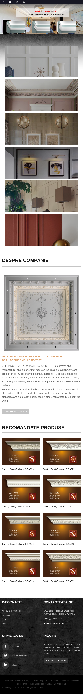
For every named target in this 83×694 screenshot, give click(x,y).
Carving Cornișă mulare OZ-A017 (58, 506)
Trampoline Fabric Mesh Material (37, 684)
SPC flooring (37, 681)
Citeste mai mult (14, 411)
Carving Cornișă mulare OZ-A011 (58, 581)
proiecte (5, 619)
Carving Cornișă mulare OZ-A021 (58, 469)
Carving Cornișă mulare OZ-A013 (18, 581)
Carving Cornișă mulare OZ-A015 (58, 544)
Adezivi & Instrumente (11, 611)
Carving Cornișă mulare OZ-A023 (18, 469)
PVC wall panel (51, 681)
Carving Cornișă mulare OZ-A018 (18, 506)
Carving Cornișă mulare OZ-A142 (18, 544)
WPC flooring (60, 684)
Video (4, 624)
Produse (33, 427)
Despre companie (25, 260)
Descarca (6, 615)
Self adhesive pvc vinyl (19, 681)
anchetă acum (54, 660)
